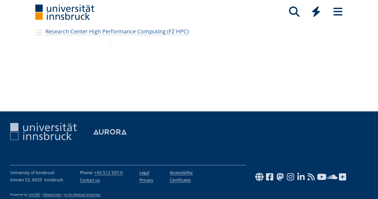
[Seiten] (338, 11)
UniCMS (34, 195)
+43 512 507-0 (108, 172)
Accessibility (181, 172)
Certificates (180, 180)
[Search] (294, 11)
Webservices (52, 195)
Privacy (146, 180)
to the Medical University (82, 195)
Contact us (90, 180)
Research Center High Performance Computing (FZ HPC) (117, 31)
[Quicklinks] (316, 11)
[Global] (316, 12)
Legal (144, 172)
